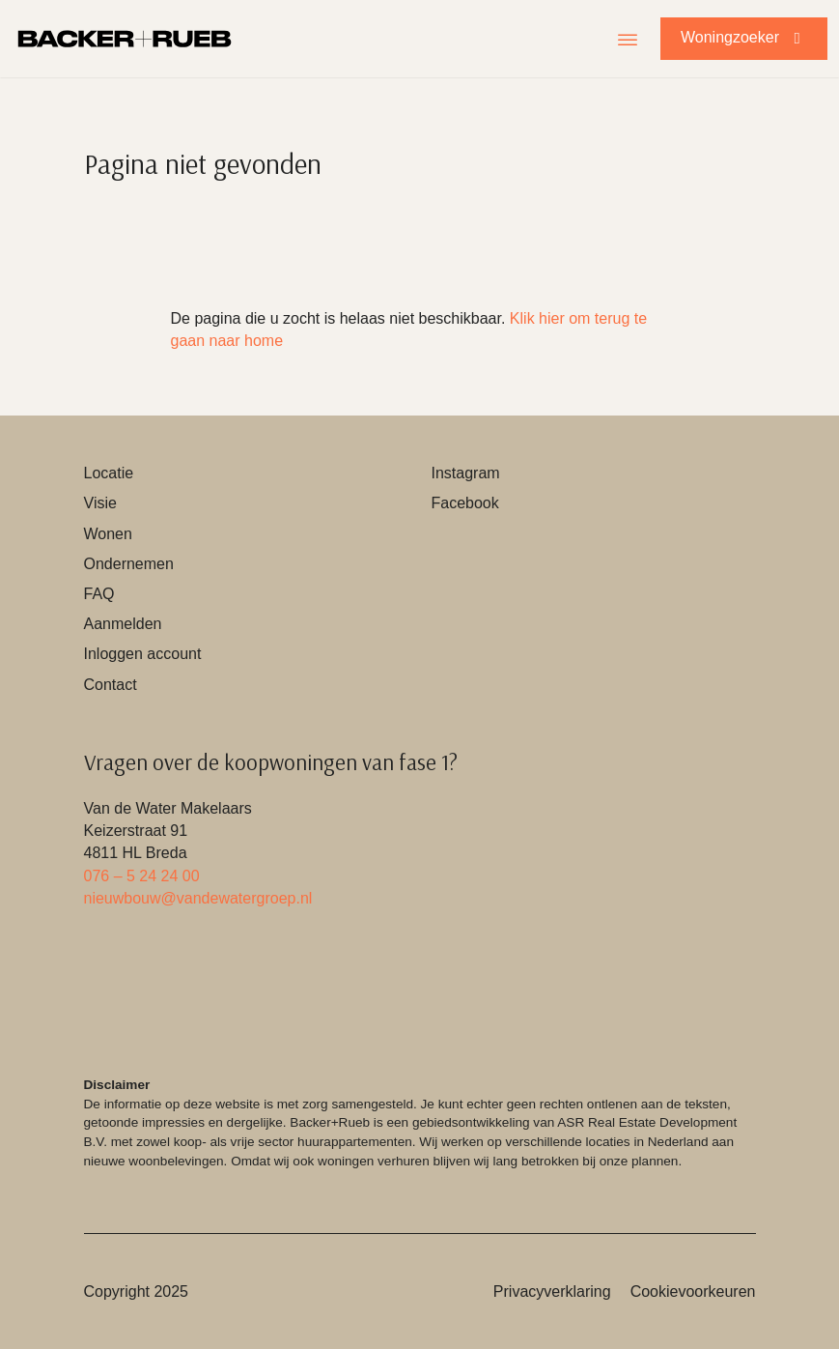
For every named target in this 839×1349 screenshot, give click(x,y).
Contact (110, 684)
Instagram (466, 473)
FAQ (99, 594)
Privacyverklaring (552, 1291)
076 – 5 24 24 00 (142, 876)
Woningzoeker (744, 37)
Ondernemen (129, 564)
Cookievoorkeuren (693, 1291)
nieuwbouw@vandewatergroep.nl (198, 898)
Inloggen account (143, 654)
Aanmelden (123, 624)
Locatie (109, 473)
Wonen (108, 534)
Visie (100, 503)
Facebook (465, 503)
